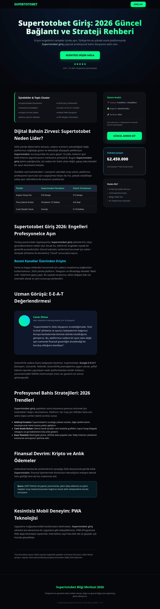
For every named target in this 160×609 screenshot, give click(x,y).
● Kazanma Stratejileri (28, 107)
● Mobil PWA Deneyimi (67, 112)
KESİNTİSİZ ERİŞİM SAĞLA (80, 55)
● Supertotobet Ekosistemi (30, 103)
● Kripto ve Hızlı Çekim (28, 112)
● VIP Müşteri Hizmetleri (67, 117)
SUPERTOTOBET (25, 4)
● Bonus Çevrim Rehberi (29, 117)
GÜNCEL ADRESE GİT (124, 135)
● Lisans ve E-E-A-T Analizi (68, 107)
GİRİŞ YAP (138, 4)
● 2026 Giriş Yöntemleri (67, 103)
